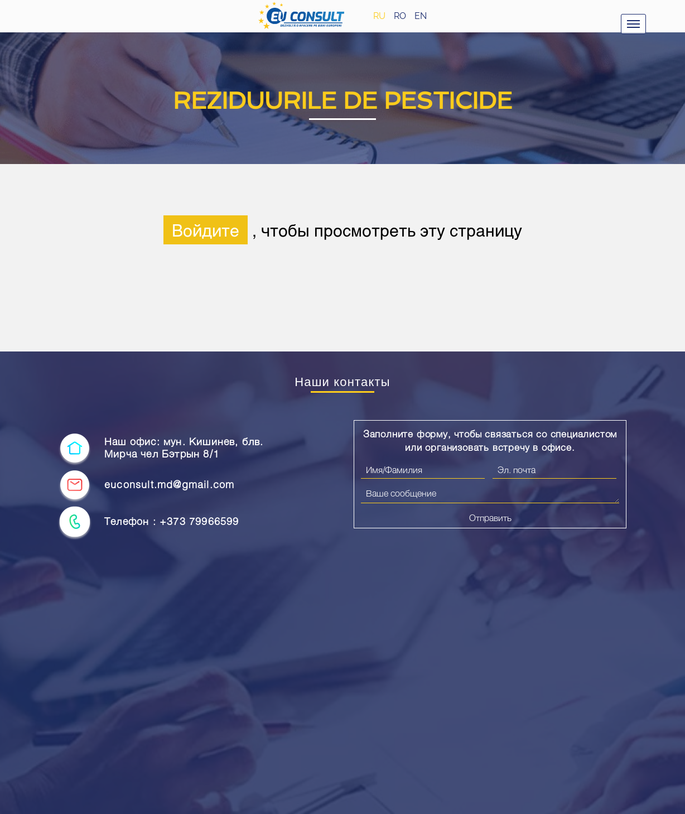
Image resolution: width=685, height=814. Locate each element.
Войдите (205, 230)
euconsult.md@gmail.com (169, 484)
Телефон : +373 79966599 (171, 521)
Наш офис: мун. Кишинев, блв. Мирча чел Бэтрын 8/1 (184, 448)
